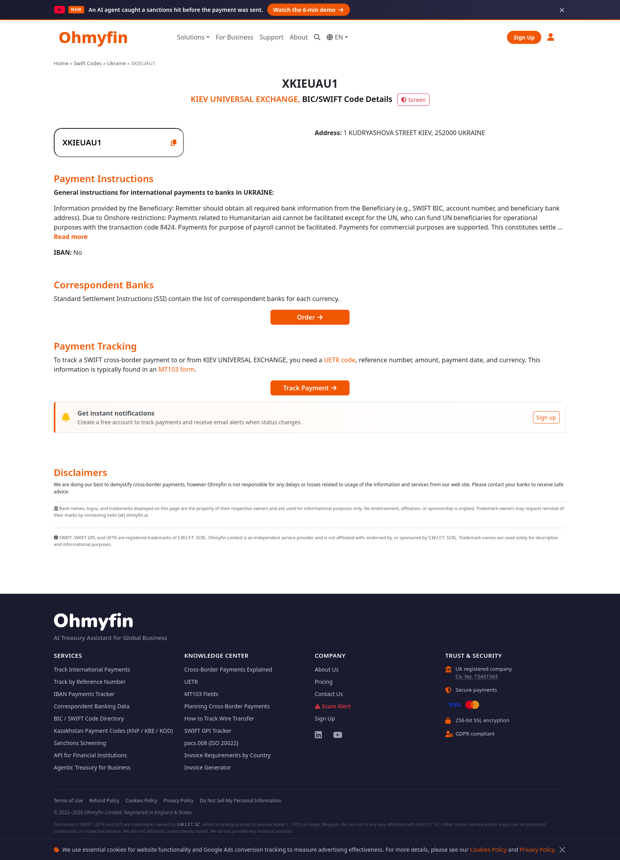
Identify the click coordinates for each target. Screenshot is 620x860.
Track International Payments (92, 669)
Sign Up (524, 37)
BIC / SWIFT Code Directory (89, 718)
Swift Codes (88, 63)
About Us (326, 669)
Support (272, 37)
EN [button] (335, 37)
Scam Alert (333, 706)
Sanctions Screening (80, 743)
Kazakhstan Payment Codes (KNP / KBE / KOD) (113, 730)
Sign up (546, 417)
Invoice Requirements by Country (227, 755)
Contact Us (329, 694)
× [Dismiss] (562, 10)
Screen (413, 100)
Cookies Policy (488, 849)
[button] (551, 37)
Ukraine (116, 63)
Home (61, 63)
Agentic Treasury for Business (92, 767)
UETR (191, 681)
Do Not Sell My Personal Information (240, 800)
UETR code (339, 360)
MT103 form (177, 369)
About (299, 37)
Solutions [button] (191, 37)
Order (310, 317)
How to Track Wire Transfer (219, 718)
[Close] (562, 849)
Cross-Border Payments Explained (228, 669)
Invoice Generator (207, 767)
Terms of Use (68, 800)
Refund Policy (104, 800)
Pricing (324, 681)
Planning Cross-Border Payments (227, 706)
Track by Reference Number (90, 681)
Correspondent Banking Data (91, 706)
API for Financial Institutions (90, 755)
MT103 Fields (201, 694)
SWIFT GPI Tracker (208, 730)
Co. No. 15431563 (477, 676)
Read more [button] (71, 236)
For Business (234, 37)
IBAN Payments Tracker (84, 694)
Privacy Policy (537, 849)
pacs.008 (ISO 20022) (211, 743)
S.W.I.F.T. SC (188, 824)
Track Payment (309, 388)
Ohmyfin (93, 37)
